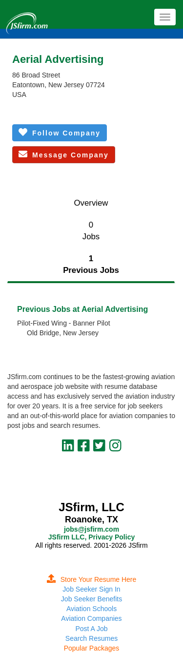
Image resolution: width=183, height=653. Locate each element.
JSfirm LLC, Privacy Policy (91, 537)
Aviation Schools (91, 609)
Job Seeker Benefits (91, 599)
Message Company (64, 154)
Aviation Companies (91, 618)
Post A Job (91, 629)
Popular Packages (92, 648)
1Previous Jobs (91, 264)
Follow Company (60, 132)
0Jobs (91, 230)
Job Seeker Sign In (91, 589)
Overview (91, 203)
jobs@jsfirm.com (91, 529)
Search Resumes (91, 638)
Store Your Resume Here (92, 579)
